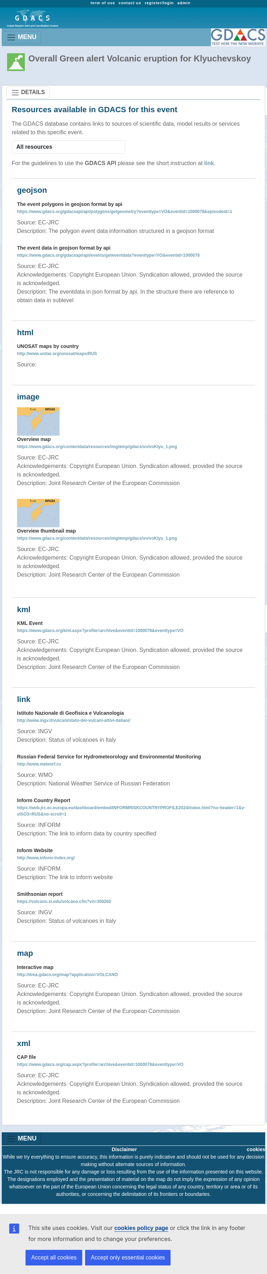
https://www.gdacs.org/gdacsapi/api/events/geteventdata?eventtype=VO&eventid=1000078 (108, 255)
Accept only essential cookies (128, 1257)
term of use (102, 3)
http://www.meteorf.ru (39, 764)
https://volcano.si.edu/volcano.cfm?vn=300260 (64, 901)
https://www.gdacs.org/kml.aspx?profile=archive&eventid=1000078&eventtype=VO (100, 630)
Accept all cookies (54, 1257)
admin (183, 3)
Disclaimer (124, 1149)
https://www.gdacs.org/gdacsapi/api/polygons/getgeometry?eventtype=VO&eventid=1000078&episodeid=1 (124, 211)
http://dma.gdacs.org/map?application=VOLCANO (67, 974)
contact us (129, 3)
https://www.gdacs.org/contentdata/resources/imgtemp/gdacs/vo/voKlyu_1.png (97, 446)
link (209, 163)
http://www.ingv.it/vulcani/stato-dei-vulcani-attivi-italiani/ (73, 720)
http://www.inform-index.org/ (46, 857)
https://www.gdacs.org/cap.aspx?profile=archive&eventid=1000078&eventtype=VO (100, 1064)
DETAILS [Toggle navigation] (28, 92)
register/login (159, 3)
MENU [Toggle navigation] (21, 37)
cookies (256, 1149)
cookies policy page (141, 1228)
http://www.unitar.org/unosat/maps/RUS (57, 353)
